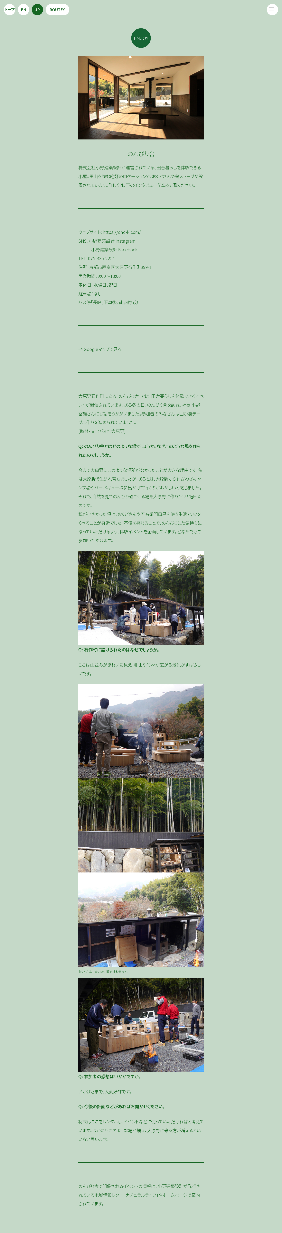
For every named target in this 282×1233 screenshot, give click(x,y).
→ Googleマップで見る (99, 349)
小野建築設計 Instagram (112, 241)
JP (37, 9)
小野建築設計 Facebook (114, 249)
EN (23, 9)
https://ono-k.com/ (122, 232)
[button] (272, 9)
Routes (57, 9)
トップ (9, 9)
